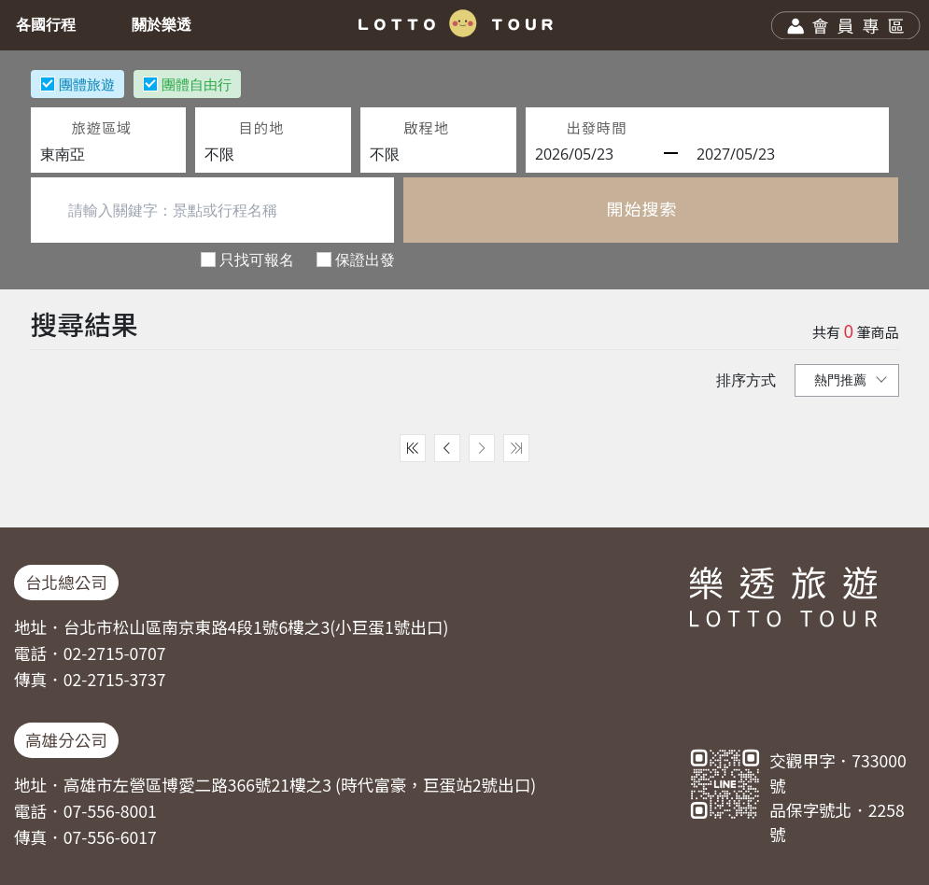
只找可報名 (256, 259)
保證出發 (365, 259)
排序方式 (746, 380)
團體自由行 (197, 83)
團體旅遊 (87, 83)
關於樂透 (165, 25)
